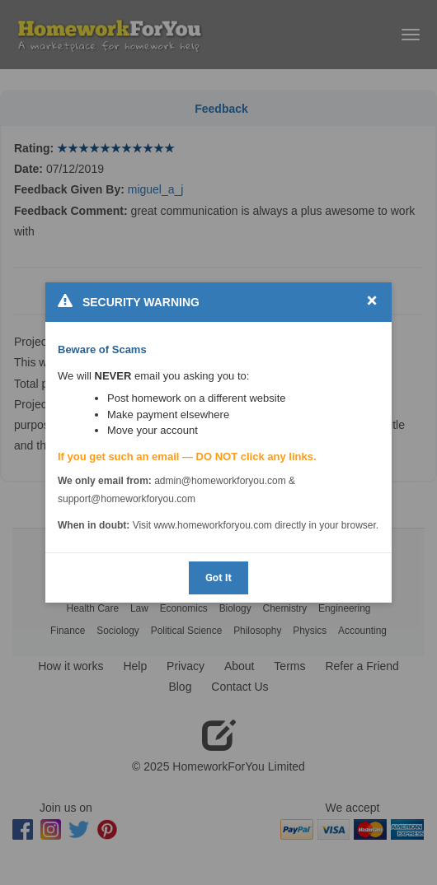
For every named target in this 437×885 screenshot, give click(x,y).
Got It (218, 577)
